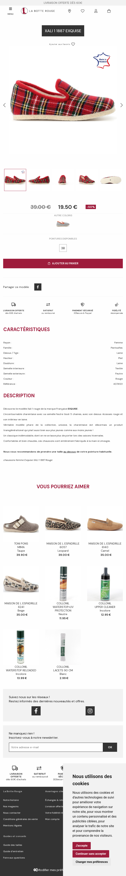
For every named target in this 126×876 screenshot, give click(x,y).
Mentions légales (12, 825)
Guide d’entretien (13, 851)
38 (63, 248)
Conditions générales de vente (20, 819)
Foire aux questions (14, 857)
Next (120, 105)
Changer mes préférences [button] (92, 861)
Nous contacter (12, 812)
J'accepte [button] (82, 845)
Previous (5, 105)
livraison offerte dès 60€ (63, 3)
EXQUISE (73, 408)
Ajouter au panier (63, 263)
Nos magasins (11, 806)
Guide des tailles (12, 845)
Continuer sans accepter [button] (91, 853)
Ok (110, 747)
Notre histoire (11, 800)
